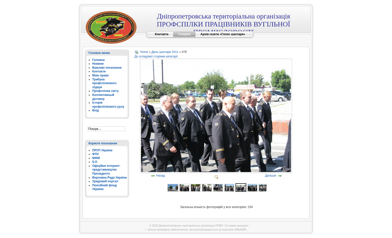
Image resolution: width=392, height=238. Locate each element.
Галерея (184, 34)
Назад (160, 176)
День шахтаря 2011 (165, 52)
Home (144, 52)
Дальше (270, 176)
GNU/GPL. (241, 229)
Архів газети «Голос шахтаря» (222, 34)
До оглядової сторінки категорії (156, 56)
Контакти (161, 34)
